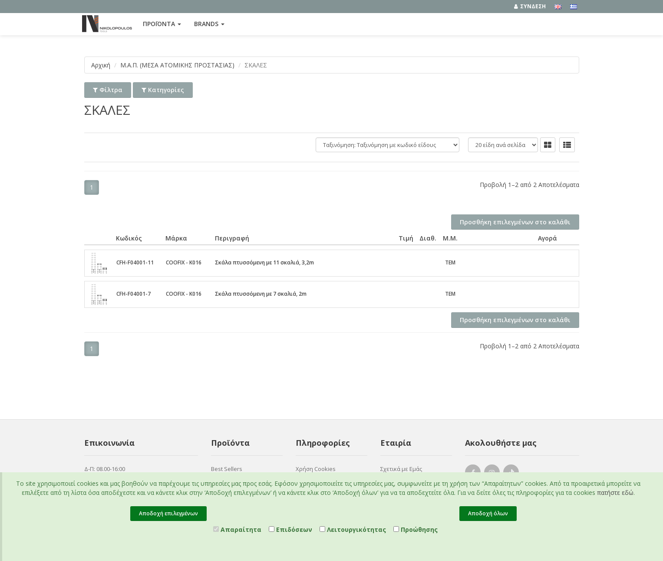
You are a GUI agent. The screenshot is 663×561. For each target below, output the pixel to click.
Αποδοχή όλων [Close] (488, 513)
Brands (209, 24)
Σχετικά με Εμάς (401, 469)
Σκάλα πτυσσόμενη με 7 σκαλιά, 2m (261, 293)
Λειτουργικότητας (353, 529)
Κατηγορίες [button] (163, 90)
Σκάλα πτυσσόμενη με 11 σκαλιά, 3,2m (264, 262)
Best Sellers (226, 469)
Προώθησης (415, 529)
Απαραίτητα (237, 529)
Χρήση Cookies (316, 469)
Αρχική (100, 65)
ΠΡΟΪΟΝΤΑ (162, 24)
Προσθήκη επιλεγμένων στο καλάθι (515, 222)
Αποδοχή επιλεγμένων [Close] (168, 513)
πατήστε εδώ (615, 492)
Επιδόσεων (290, 529)
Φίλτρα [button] (107, 90)
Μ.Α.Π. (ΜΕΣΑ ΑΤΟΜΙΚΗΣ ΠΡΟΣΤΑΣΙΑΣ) (177, 65)
